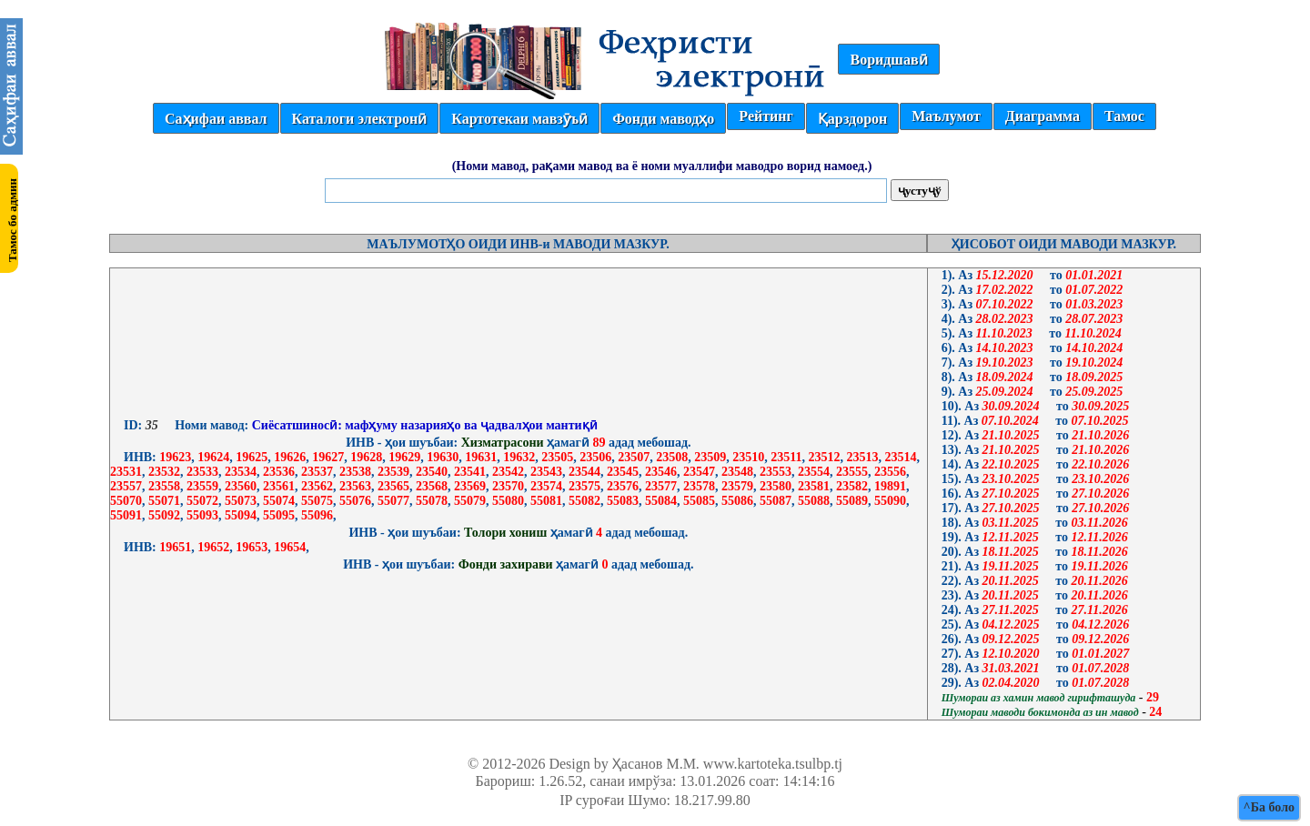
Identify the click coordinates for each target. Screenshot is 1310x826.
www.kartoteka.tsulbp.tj (772, 763)
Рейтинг (765, 116)
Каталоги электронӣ (360, 118)
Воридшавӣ (888, 59)
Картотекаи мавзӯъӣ (519, 118)
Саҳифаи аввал (216, 118)
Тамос (1124, 116)
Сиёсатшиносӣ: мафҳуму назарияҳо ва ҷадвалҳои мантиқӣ (422, 425)
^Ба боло (1269, 807)
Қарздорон (852, 118)
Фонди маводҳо (663, 118)
